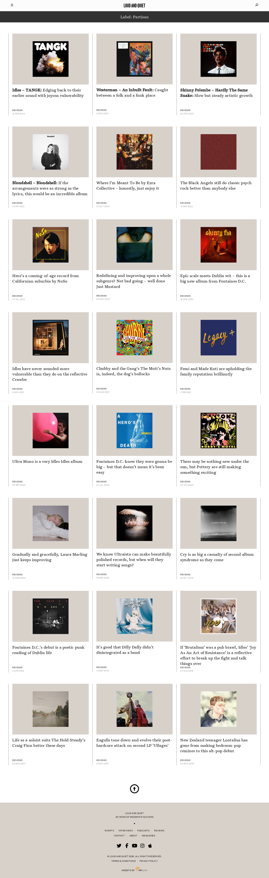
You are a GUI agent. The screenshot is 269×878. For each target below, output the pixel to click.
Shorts (109, 830)
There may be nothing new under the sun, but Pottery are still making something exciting (214, 467)
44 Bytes (141, 869)
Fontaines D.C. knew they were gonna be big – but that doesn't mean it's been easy (134, 467)
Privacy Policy (149, 861)
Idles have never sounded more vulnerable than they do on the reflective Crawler (49, 374)
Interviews (126, 830)
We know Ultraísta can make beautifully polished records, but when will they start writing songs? (133, 559)
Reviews (159, 830)
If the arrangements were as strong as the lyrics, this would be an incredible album (50, 188)
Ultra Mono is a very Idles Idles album (47, 461)
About (133, 835)
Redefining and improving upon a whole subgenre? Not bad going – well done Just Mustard (133, 281)
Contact (119, 835)
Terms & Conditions (123, 861)
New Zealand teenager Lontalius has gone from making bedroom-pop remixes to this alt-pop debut (214, 745)
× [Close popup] (264, 824)
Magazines (148, 835)
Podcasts (143, 830)
